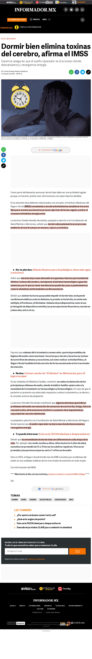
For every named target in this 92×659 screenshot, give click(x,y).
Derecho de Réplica (49, 629)
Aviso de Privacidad (36, 629)
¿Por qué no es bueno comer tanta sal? (36, 515)
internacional (34, 606)
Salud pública (45, 500)
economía (51, 609)
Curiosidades (60, 500)
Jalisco (13, 606)
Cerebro (33, 500)
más (46, 20)
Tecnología (60, 606)
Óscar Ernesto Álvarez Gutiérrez (16, 71)
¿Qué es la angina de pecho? (31, 519)
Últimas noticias (17, 20)
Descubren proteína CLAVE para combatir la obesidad (44, 528)
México (22, 606)
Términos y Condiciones (36, 559)
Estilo (4, 39)
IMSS (71, 500)
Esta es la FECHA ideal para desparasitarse (64, 434)
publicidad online (53, 612)
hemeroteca (37, 612)
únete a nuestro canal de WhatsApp (66, 474)
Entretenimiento (75, 606)
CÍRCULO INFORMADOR (30, 27)
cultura (40, 609)
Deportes (47, 606)
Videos (35, 19)
